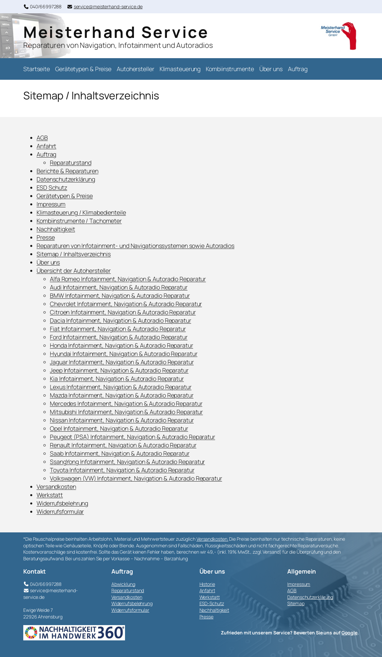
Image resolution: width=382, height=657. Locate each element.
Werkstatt (50, 495)
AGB (42, 138)
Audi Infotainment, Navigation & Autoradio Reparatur (119, 287)
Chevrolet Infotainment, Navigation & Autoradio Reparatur (126, 304)
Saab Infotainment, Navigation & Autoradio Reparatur (120, 453)
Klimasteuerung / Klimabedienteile (81, 212)
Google (349, 632)
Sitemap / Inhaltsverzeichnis (74, 254)
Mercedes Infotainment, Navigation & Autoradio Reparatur (126, 403)
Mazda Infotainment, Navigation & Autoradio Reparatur (121, 395)
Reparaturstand (70, 162)
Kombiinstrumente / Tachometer (79, 221)
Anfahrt (46, 146)
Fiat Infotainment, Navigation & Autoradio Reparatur (118, 329)
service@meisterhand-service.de (108, 6)
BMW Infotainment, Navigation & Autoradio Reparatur (120, 295)
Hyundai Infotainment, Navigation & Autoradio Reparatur (123, 354)
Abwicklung (123, 584)
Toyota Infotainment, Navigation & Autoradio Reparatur (122, 470)
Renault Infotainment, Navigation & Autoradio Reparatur (123, 445)
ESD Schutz (52, 187)
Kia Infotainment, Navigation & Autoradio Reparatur (117, 379)
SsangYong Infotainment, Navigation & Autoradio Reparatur (127, 462)
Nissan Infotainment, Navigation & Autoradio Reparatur (122, 420)
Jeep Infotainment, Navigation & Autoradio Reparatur (119, 370)
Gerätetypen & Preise (65, 196)
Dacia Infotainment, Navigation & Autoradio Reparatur (120, 320)
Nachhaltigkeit (56, 229)
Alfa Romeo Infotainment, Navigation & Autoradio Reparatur (128, 279)
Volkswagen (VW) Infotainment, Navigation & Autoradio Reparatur (136, 478)
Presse (46, 237)
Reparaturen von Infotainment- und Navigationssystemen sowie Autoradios (135, 246)
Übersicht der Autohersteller (74, 270)
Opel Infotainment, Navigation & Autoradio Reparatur (119, 428)
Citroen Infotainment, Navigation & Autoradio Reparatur (123, 312)
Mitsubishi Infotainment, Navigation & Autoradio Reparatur (126, 412)
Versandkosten (56, 487)
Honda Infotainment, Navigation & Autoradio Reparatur (121, 345)
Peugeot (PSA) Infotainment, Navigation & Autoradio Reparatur (132, 437)
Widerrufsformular (60, 511)
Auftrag (46, 154)
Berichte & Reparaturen (67, 171)
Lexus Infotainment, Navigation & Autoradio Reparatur (120, 387)
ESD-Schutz (211, 603)
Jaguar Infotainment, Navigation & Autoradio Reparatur (122, 362)
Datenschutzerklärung (66, 179)
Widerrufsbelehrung (62, 503)
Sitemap (295, 603)
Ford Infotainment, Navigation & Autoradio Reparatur (119, 337)
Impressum (51, 204)
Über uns (48, 262)
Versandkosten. (212, 539)
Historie (207, 584)
